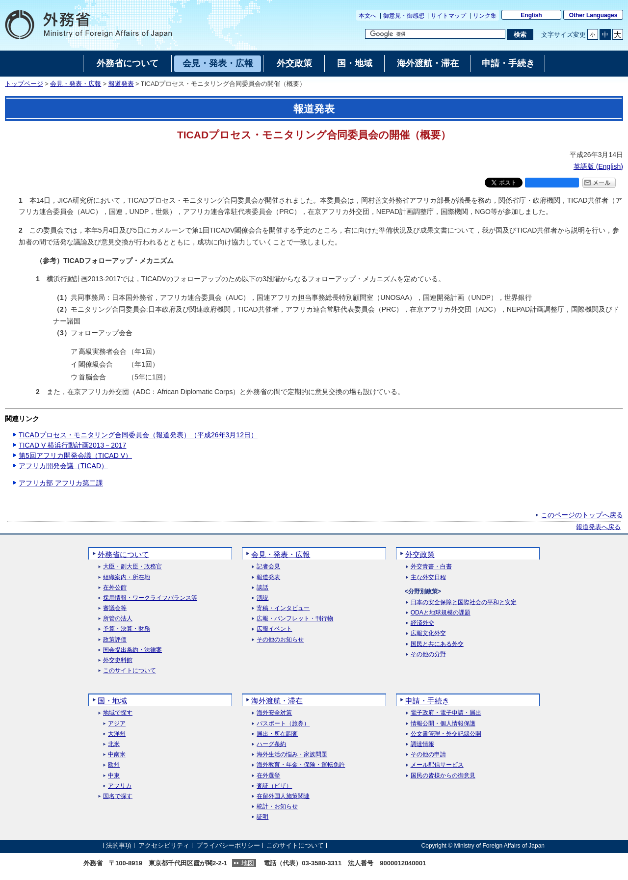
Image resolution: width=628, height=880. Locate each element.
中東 (114, 776)
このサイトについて (129, 670)
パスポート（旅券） (283, 723)
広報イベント (274, 629)
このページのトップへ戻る (582, 514)
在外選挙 (268, 776)
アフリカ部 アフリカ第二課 (61, 483)
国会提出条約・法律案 (132, 650)
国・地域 (112, 700)
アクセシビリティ (163, 845)
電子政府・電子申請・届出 (446, 713)
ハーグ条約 (271, 744)
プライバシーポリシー (228, 845)
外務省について (123, 554)
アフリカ (119, 786)
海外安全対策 (274, 713)
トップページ (24, 83)
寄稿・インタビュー (283, 608)
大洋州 (117, 734)
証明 (262, 817)
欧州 (114, 765)
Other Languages (593, 15)
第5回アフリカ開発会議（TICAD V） (75, 455)
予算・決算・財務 (126, 629)
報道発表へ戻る (598, 527)
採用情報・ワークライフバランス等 (150, 598)
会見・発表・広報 (75, 83)
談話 (262, 588)
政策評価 (115, 640)
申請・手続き (427, 700)
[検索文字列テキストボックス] (435, 34)
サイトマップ (448, 15)
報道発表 (121, 83)
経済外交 (422, 623)
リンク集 (485, 15)
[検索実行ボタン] (520, 34)
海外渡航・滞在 (277, 700)
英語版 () (598, 166)
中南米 (117, 754)
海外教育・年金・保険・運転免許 (301, 765)
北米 (114, 744)
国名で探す (117, 796)
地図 (247, 863)
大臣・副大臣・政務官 (132, 566)
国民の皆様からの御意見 (443, 776)
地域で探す (117, 713)
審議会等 (115, 608)
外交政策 (420, 554)
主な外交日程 (428, 577)
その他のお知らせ (280, 640)
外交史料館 (117, 660)
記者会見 (268, 566)
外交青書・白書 (431, 566)
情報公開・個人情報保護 (443, 723)
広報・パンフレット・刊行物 (295, 618)
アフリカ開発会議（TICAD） (63, 466)
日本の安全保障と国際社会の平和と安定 (464, 602)
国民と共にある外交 (437, 644)
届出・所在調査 (277, 734)
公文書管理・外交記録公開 (446, 734)
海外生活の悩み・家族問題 (292, 754)
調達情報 (422, 744)
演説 (262, 598)
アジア (117, 723)
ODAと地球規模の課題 (441, 613)
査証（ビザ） (274, 786)
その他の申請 (428, 754)
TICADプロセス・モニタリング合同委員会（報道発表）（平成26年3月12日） (138, 435)
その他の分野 (428, 654)
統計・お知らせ (277, 806)
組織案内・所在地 (126, 577)
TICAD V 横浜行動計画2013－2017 (72, 445)
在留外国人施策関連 (283, 796)
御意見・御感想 (403, 15)
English (531, 15)
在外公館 (115, 588)
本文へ (367, 15)
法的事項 (118, 845)
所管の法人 (117, 618)
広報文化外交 (428, 633)
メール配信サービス (437, 765)
